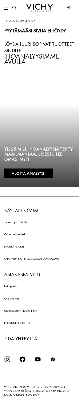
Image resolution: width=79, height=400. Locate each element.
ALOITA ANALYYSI (29, 173)
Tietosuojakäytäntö (15, 222)
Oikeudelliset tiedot (15, 234)
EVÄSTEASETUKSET (15, 246)
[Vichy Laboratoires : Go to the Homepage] (39, 8)
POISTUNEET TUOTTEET (18, 323)
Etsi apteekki (11, 286)
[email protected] (35, 391)
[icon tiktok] (53, 359)
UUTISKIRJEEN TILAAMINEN (20, 311)
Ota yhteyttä (11, 298)
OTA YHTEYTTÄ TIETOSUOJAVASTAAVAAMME (31, 259)
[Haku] (14, 7)
